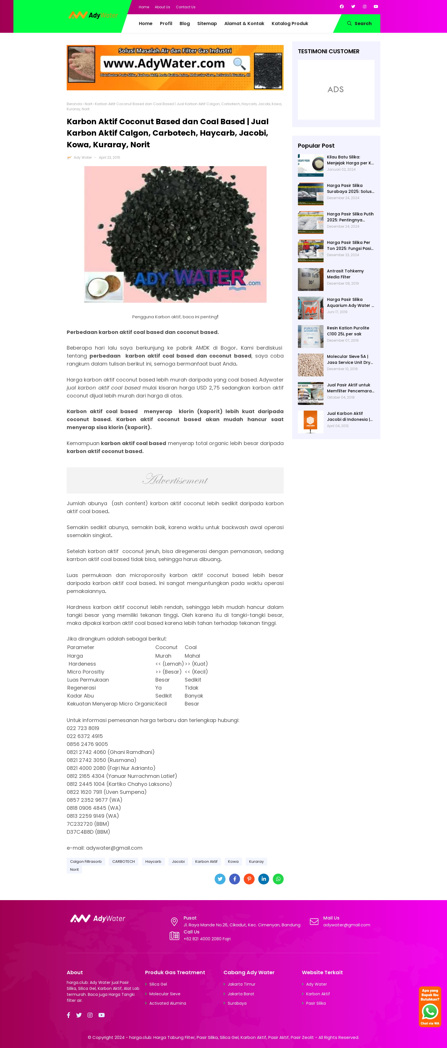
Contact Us (186, 7)
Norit (88, 103)
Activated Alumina (167, 1003)
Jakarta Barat (241, 994)
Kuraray (256, 861)
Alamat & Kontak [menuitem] (244, 23)
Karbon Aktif (206, 861)
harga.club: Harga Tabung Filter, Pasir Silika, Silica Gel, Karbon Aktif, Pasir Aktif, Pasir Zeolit (221, 1037)
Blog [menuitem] (185, 23)
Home (144, 7)
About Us (162, 7)
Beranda (74, 103)
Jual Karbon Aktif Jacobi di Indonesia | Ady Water (348, 417)
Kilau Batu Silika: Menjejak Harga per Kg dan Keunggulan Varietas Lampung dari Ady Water (351, 160)
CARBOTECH (123, 861)
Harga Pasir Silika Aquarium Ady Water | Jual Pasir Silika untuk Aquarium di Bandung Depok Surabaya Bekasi (350, 303)
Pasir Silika (316, 1003)
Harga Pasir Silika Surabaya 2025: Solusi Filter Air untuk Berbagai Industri (350, 189)
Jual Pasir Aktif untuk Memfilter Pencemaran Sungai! (350, 388)
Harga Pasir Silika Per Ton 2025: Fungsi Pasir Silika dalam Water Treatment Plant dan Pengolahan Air (350, 246)
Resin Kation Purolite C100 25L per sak (348, 331)
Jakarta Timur (241, 984)
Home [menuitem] (146, 23)
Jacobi (178, 861)
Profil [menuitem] (166, 23)
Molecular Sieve (164, 994)
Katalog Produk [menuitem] (290, 23)
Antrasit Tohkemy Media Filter (345, 274)
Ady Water (83, 157)
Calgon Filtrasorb (86, 861)
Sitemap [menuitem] (207, 23)
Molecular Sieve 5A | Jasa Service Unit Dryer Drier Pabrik (351, 360)
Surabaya (237, 1003)
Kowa (233, 861)
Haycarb (153, 861)
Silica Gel (158, 984)
